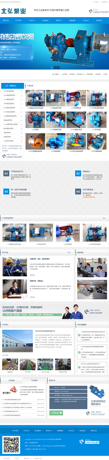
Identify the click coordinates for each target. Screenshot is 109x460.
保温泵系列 (7, 137)
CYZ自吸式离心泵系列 (11, 124)
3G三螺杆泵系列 (9, 99)
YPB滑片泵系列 (8, 141)
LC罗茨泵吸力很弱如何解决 (28, 387)
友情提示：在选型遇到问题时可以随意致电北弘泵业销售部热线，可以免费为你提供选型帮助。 (70, 403)
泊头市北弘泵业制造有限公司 (45, 331)
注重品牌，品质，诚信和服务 (40, 259)
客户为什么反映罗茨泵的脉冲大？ (91, 364)
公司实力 (86, 20)
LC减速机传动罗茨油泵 (35, 108)
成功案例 (45, 20)
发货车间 (10, 372)
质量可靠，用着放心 (37, 281)
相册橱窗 (72, 20)
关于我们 (96, 2)
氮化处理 (26, 458)
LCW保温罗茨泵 (76, 129)
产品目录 (30, 86)
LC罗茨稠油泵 (76, 108)
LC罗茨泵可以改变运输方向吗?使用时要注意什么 (17, 403)
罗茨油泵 (72, 74)
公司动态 (12, 380)
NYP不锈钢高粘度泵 (35, 151)
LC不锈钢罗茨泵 (55, 129)
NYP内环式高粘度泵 (76, 151)
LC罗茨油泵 (97, 129)
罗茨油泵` (98, 74)
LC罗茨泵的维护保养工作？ (11, 411)
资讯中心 (59, 20)
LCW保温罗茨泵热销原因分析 (11, 415)
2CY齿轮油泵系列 (9, 112)
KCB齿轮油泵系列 (9, 108)
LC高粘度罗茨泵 (55, 108)
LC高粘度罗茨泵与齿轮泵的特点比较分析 (93, 332)
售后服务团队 (92, 276)
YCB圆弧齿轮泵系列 (10, 116)
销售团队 (92, 298)
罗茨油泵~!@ (80, 74)
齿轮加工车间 (63, 372)
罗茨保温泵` (89, 74)
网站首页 (6, 20)
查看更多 (32, 275)
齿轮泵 (17, 458)
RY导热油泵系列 (9, 103)
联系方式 (52, 380)
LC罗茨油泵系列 (9, 91)
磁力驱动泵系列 (9, 128)
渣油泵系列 (7, 132)
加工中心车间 (45, 372)
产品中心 (32, 20)
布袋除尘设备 (38, 458)
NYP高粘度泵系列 (9, 95)
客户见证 (5, 252)
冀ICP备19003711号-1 (39, 449)
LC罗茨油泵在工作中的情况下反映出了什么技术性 (17, 407)
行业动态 (34, 380)
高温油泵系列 (8, 120)
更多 (104, 218)
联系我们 (104, 2)
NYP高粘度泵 (55, 151)
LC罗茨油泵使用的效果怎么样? (12, 399)
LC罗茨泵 (64, 74)
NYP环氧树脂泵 (96, 151)
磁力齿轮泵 (7, 458)
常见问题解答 (82, 324)
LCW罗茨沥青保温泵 (97, 108)
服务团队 (80, 252)
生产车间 (5, 355)
